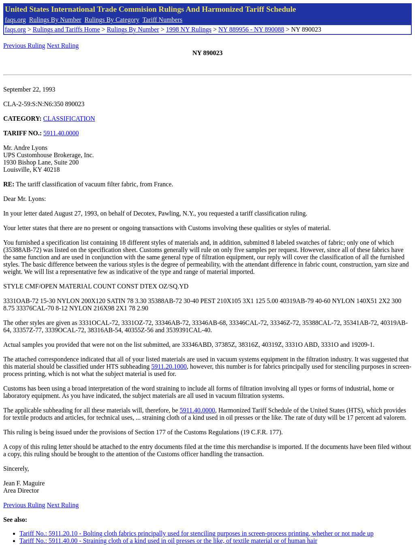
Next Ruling (63, 45)
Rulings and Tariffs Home (66, 29)
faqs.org (15, 19)
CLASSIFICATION (69, 118)
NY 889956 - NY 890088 (251, 29)
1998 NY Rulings (189, 29)
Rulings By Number (55, 19)
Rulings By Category (112, 19)
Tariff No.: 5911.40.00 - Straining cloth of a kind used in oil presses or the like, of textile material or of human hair (168, 540)
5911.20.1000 (168, 366)
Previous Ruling (24, 45)
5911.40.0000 (61, 133)
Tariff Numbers (162, 19)
